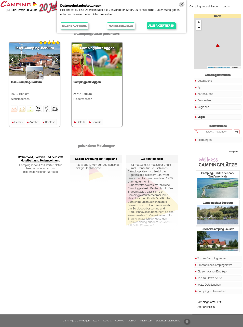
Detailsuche (204, 80)
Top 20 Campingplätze (211, 258)
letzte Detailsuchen (209, 284)
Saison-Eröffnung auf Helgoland (96, 158)
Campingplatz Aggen (97, 48)
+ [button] (199, 22)
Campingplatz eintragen (204, 6)
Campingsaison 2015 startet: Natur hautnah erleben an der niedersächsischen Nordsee (40, 168)
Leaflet (211, 67)
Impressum (146, 320)
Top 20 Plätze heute (209, 278)
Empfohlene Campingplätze (214, 265)
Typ (199, 87)
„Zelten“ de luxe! (152, 158)
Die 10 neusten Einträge (211, 271)
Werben (132, 320)
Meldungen (204, 139)
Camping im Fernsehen (211, 291)
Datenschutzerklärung (168, 320)
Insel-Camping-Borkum (34, 48)
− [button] (199, 27)
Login (226, 6)
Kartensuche (205, 93)
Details (18, 122)
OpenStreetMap (223, 67)
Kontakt (50, 122)
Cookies (119, 320)
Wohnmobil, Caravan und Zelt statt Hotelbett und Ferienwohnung (40, 159)
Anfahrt (33, 122)
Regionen (203, 107)
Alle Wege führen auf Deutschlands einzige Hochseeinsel (95, 166)
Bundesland (204, 100)
